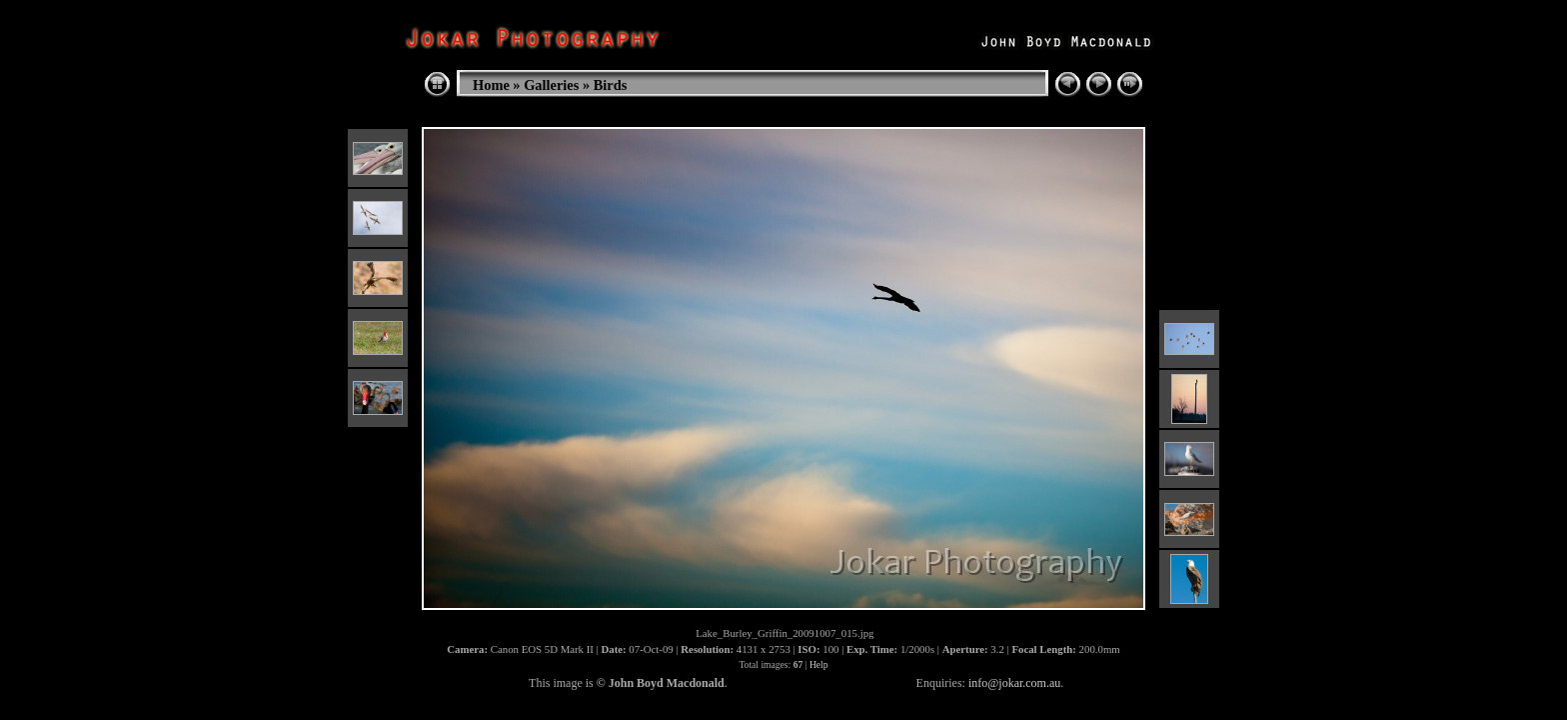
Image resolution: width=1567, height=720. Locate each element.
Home (491, 85)
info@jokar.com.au (1014, 683)
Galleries (551, 85)
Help (818, 664)
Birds (611, 85)
